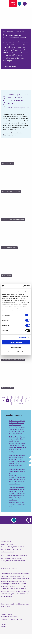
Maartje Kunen (13, 617)
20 (24, 400)
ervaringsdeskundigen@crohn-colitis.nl (13, 561)
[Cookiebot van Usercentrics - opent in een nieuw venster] (23, 286)
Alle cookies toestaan (16, 342)
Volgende (20, 403)
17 (12, 400)
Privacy (3, 624)
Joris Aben (8, 614)
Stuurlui (19, 619)
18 (16, 400)
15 (3, 400)
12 (21, 397)
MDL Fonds (6, 606)
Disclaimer (4, 626)
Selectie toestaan (16, 347)
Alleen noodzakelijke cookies (16, 352)
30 (14, 403)
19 (20, 400)
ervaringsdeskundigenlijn (19, 556)
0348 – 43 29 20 (5, 547)
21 (28, 400)
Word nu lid (13, 3)
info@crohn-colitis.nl (7, 552)
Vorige (3, 397)
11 (17, 397)
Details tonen (23, 337)
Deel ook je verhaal (10, 66)
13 (25, 397)
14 (29, 397)
